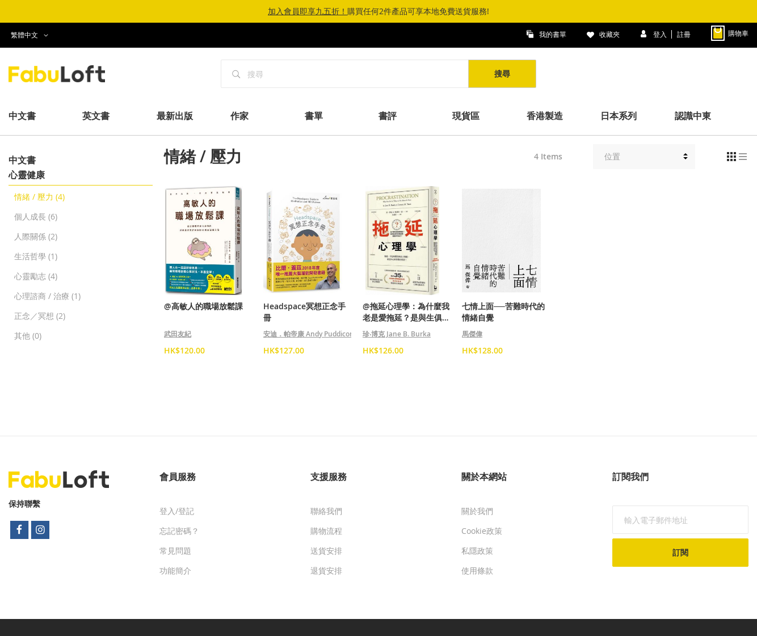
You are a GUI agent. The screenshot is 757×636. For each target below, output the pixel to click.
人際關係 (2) (35, 236)
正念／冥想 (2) (39, 315)
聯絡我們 (326, 511)
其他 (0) (27, 335)
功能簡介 (175, 570)
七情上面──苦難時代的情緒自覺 (503, 312)
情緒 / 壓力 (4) (39, 196)
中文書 (22, 160)
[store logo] (63, 74)
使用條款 (477, 570)
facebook (19, 530)
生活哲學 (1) (35, 256)
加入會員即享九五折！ (307, 11)
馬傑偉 (472, 334)
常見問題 (175, 550)
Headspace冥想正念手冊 (304, 312)
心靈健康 (27, 174)
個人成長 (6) (35, 216)
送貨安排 (326, 550)
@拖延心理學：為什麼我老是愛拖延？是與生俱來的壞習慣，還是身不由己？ (406, 312)
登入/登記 (176, 511)
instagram (41, 530)
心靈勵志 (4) (35, 276)
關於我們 (477, 511)
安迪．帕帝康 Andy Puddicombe (313, 334)
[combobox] (345, 74)
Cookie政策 (481, 530)
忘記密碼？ (179, 530)
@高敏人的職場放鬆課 (203, 306)
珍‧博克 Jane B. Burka (397, 334)
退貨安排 (326, 570)
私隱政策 (477, 550)
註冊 (684, 33)
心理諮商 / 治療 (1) (47, 295)
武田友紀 (177, 334)
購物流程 (326, 530)
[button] (31, 35)
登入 (660, 33)
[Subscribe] (680, 552)
